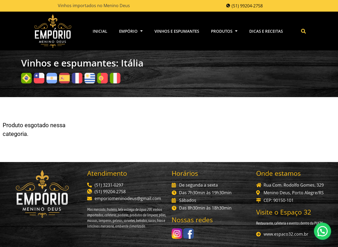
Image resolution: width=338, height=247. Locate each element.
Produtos (224, 31)
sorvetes (129, 220)
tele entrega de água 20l (135, 209)
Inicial (100, 31)
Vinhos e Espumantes (176, 31)
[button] (303, 31)
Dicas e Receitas (266, 31)
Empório (131, 31)
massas (92, 220)
